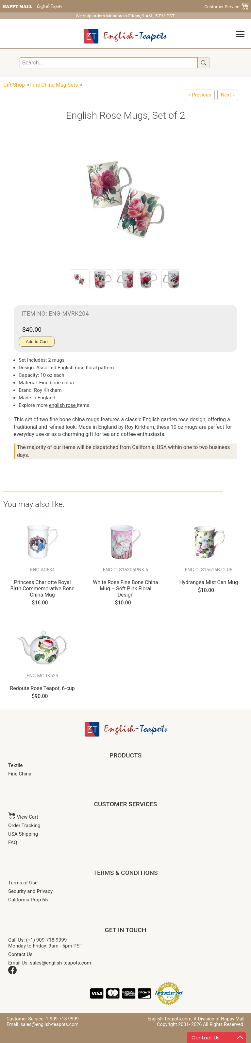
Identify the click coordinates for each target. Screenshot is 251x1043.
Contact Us (20, 954)
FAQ (12, 842)
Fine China (19, 774)
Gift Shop (14, 85)
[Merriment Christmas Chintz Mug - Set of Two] (227, 95)
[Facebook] (12, 973)
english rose (63, 405)
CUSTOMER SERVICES (125, 804)
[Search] (109, 62)
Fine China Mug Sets (54, 85)
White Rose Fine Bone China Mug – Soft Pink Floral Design (125, 588)
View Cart (23, 817)
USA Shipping (23, 834)
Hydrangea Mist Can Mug (208, 582)
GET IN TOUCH (125, 930)
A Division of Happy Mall (218, 1019)
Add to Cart (37, 341)
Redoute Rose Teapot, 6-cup (42, 688)
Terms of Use (23, 883)
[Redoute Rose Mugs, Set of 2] (199, 95)
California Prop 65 (28, 900)
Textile (15, 765)
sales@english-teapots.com (60, 963)
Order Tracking (24, 825)
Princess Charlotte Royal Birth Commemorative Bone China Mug (42, 588)
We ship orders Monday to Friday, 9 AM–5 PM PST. (125, 15)
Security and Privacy (30, 891)
